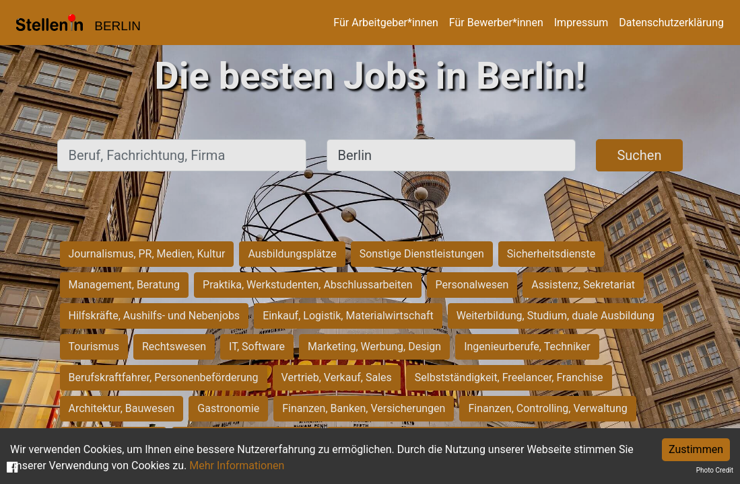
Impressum (581, 22)
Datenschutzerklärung (671, 22)
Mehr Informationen (236, 465)
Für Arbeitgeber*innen (385, 22)
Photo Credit (714, 470)
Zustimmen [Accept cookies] (696, 449)
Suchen (639, 155)
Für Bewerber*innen (496, 22)
